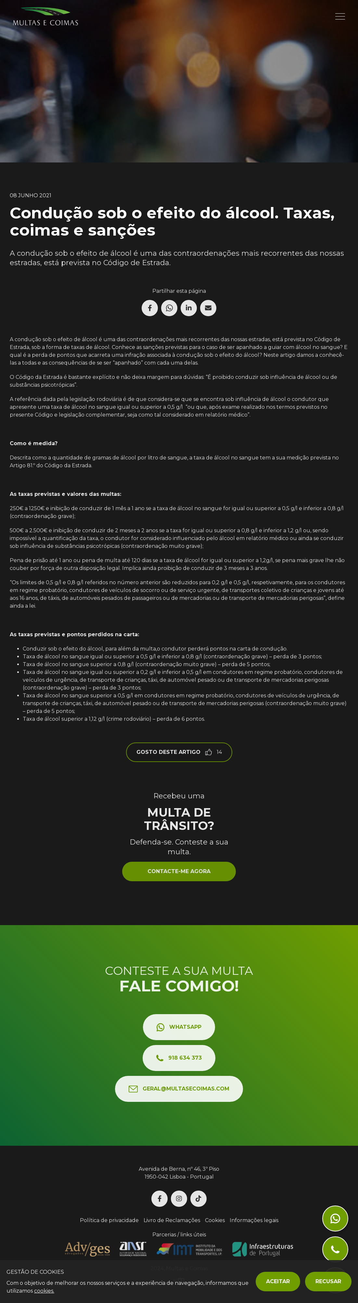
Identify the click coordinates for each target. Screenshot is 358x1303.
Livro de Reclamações (172, 1220)
